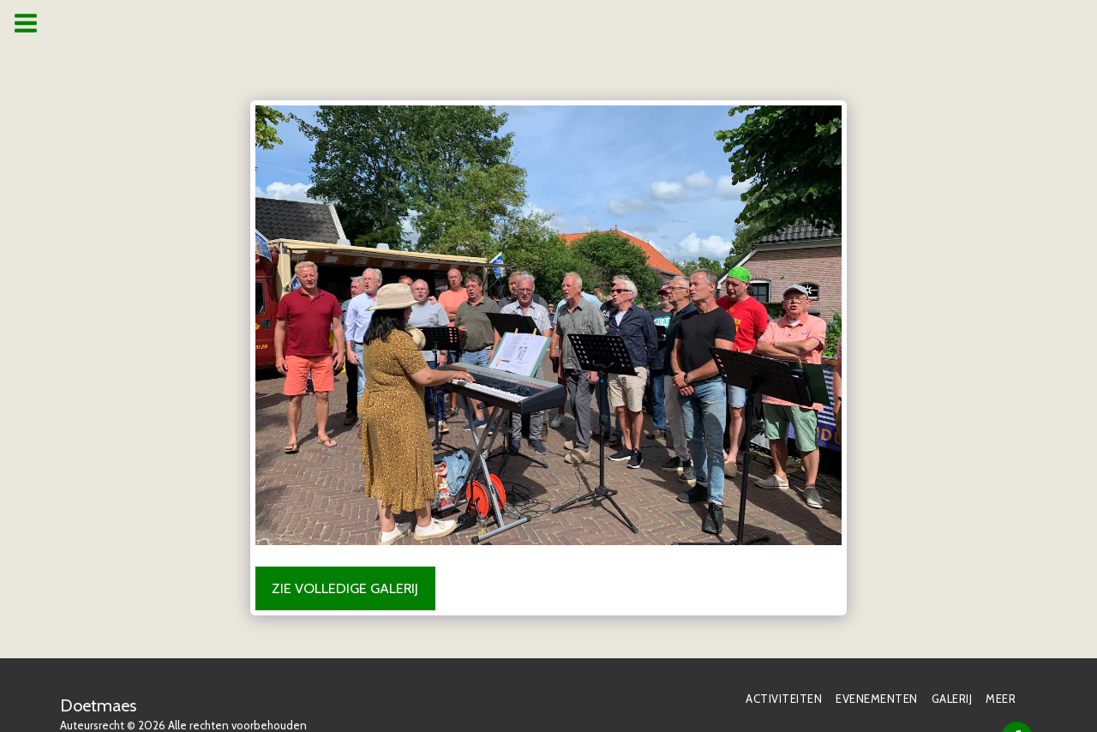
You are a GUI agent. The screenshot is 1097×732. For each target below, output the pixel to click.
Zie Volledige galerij (345, 588)
